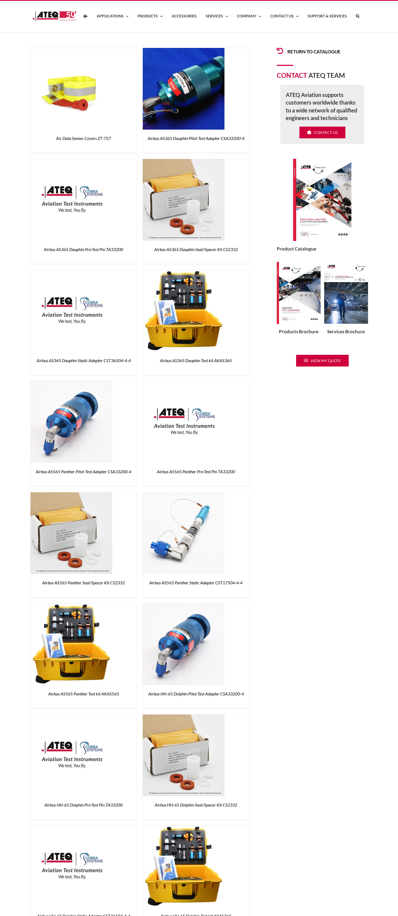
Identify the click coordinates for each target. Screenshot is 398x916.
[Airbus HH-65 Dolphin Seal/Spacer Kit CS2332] (183, 717)
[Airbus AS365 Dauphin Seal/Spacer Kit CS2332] (183, 162)
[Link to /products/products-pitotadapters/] (280, 51)
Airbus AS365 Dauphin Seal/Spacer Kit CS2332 (196, 249)
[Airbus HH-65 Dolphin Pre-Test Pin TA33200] (71, 717)
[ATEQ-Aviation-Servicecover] (346, 264)
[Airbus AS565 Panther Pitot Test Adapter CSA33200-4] (71, 384)
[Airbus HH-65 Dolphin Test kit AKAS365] (183, 829)
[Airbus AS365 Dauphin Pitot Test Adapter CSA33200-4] (183, 51)
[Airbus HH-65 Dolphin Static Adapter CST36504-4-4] (71, 829)
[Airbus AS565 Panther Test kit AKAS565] (71, 606)
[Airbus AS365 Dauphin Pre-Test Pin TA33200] (71, 162)
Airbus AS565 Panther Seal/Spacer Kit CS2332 (83, 582)
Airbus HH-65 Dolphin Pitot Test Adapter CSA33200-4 (196, 693)
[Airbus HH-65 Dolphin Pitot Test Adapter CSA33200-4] (183, 606)
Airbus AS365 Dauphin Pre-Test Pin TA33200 (83, 249)
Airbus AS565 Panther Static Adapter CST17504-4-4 (195, 582)
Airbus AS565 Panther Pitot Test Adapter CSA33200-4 (83, 471)
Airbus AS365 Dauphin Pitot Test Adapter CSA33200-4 (196, 138)
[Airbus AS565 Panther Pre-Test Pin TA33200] (183, 384)
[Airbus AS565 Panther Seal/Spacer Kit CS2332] (71, 495)
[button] (358, 16)
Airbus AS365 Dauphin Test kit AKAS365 (196, 360)
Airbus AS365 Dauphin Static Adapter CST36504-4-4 (84, 360)
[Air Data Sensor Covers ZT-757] (71, 51)
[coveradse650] (322, 161)
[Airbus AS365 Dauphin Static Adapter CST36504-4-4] (71, 273)
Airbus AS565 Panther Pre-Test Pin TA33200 (196, 471)
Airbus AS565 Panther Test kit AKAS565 (83, 693)
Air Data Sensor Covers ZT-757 (83, 138)
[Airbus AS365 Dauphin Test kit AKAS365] (183, 273)
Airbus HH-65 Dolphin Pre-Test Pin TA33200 (83, 804)
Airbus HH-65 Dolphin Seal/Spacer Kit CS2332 (196, 804)
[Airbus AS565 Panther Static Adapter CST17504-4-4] (183, 495)
